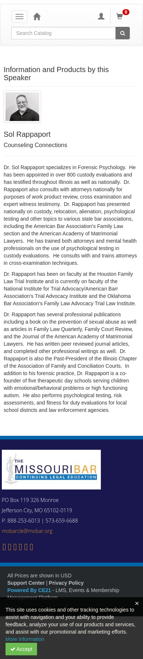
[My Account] (101, 16)
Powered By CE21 (29, 590)
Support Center (26, 583)
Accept (21, 649)
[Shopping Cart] (124, 16)
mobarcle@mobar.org (27, 530)
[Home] (36, 16)
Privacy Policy (66, 583)
